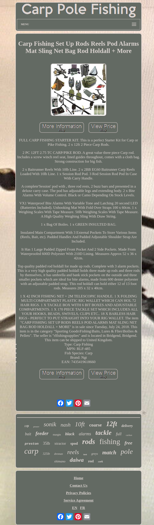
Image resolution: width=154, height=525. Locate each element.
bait (28, 434)
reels (73, 452)
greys (94, 453)
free (128, 443)
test (85, 454)
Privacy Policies (78, 493)
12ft (111, 424)
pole (127, 451)
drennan (58, 453)
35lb (46, 443)
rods (88, 442)
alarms (85, 433)
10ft (80, 424)
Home (78, 478)
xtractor (60, 443)
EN (74, 508)
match (109, 452)
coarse (95, 425)
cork (100, 461)
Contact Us (79, 485)
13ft (26, 426)
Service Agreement (78, 500)
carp (31, 451)
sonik (50, 424)
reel (90, 461)
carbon (129, 435)
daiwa (77, 460)
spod (74, 443)
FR (82, 508)
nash (65, 425)
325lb (46, 453)
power (36, 426)
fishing (109, 441)
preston (32, 444)
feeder (42, 433)
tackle (103, 432)
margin (57, 434)
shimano (59, 461)
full (118, 434)
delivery (127, 426)
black (69, 434)
